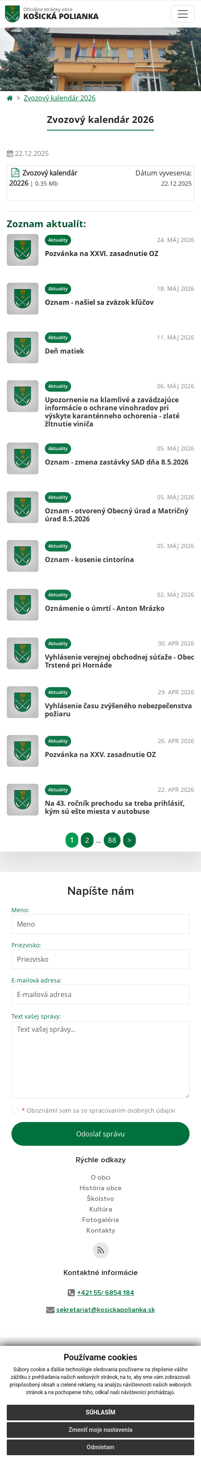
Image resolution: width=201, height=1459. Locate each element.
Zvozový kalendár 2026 (60, 98)
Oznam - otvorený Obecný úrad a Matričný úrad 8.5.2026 (116, 514)
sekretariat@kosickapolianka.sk (105, 1309)
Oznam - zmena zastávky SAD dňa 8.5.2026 (116, 462)
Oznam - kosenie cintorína (89, 559)
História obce (100, 1188)
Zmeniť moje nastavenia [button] (100, 1429)
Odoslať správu (100, 1134)
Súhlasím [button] (101, 1412)
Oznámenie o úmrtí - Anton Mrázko (105, 608)
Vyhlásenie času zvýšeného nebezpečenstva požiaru (118, 709)
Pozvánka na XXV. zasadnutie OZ (100, 754)
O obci (100, 1177)
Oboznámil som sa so (98, 1110)
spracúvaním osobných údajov (132, 1110)
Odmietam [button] (100, 1447)
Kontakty (100, 1230)
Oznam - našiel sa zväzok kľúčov (99, 302)
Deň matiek (64, 351)
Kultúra (100, 1209)
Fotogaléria (100, 1220)
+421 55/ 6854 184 (105, 1292)
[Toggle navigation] (183, 14)
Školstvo (100, 1198)
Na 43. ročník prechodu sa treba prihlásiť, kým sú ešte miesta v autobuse (115, 807)
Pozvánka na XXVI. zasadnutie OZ (101, 253)
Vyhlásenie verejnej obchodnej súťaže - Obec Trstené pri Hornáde (119, 661)
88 (112, 840)
